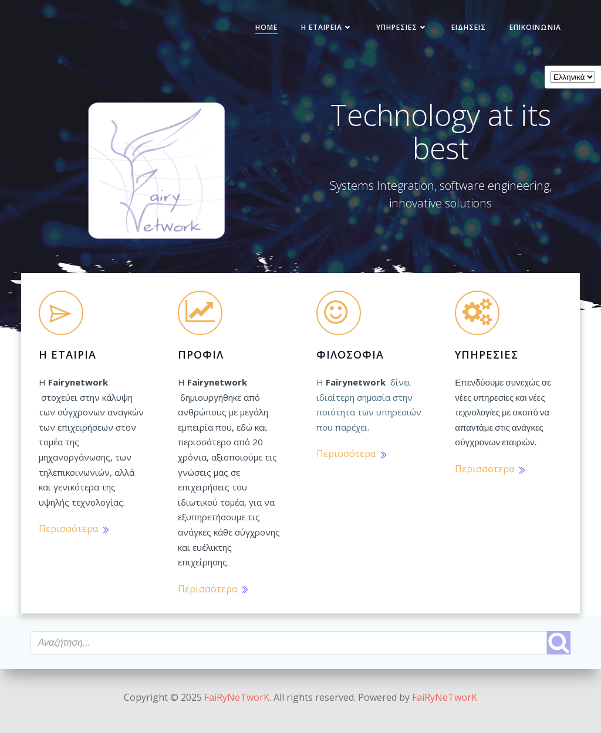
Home (259, 31)
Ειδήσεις (461, 31)
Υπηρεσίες (394, 31)
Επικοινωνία (527, 31)
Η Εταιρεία (319, 31)
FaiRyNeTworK (236, 697)
